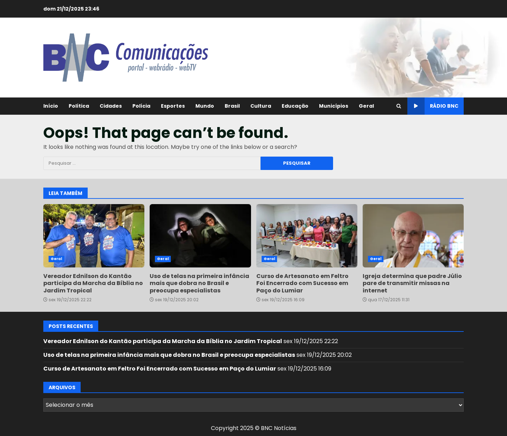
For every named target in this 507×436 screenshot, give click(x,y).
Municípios (333, 105)
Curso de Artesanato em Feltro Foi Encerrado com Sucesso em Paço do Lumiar (306, 235)
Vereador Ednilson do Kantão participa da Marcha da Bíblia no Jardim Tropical (93, 235)
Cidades (111, 105)
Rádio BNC (432, 106)
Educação (295, 105)
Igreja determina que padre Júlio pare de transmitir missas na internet (413, 235)
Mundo (204, 105)
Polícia (141, 105)
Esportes (173, 105)
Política (79, 105)
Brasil (232, 105)
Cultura (260, 105)
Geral (366, 105)
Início (50, 105)
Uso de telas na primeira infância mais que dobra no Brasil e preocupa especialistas (200, 235)
